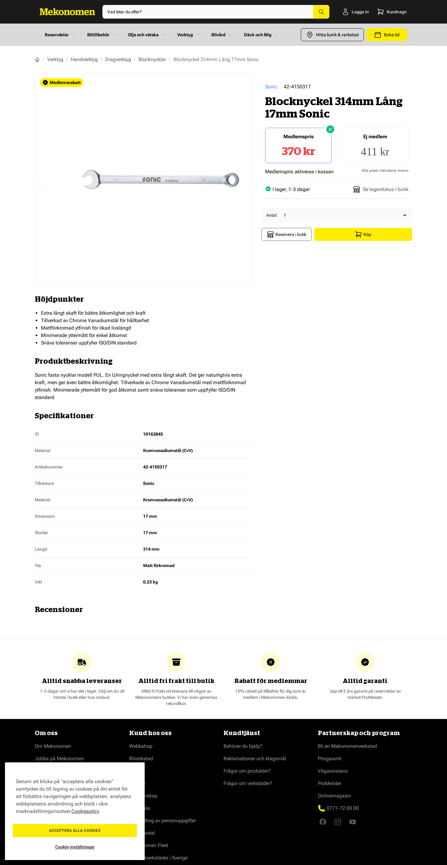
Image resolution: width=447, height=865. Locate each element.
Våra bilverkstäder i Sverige (158, 858)
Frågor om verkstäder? (248, 783)
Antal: (272, 215)
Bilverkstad (141, 758)
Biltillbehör (102, 34)
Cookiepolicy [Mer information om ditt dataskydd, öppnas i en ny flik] (85, 811)
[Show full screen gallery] (143, 179)
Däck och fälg (262, 34)
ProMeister (329, 783)
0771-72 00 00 (343, 808)
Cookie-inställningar (75, 847)
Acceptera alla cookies (75, 830)
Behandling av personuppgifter (162, 820)
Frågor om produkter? (247, 771)
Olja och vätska (147, 34)
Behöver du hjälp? (243, 746)
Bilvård (222, 34)
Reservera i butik (286, 234)
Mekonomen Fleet (148, 845)
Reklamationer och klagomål (255, 758)
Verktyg (189, 34)
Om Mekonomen (53, 746)
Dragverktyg (118, 59)
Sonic (271, 87)
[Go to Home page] (67, 11)
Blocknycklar (152, 59)
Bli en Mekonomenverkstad (347, 746)
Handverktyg (84, 59)
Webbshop (140, 746)
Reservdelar (61, 34)
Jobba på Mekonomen (59, 758)
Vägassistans (333, 771)
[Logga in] (346, 12)
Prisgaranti (329, 758)
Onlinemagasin (334, 796)
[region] (75, 811)
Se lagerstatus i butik (381, 189)
